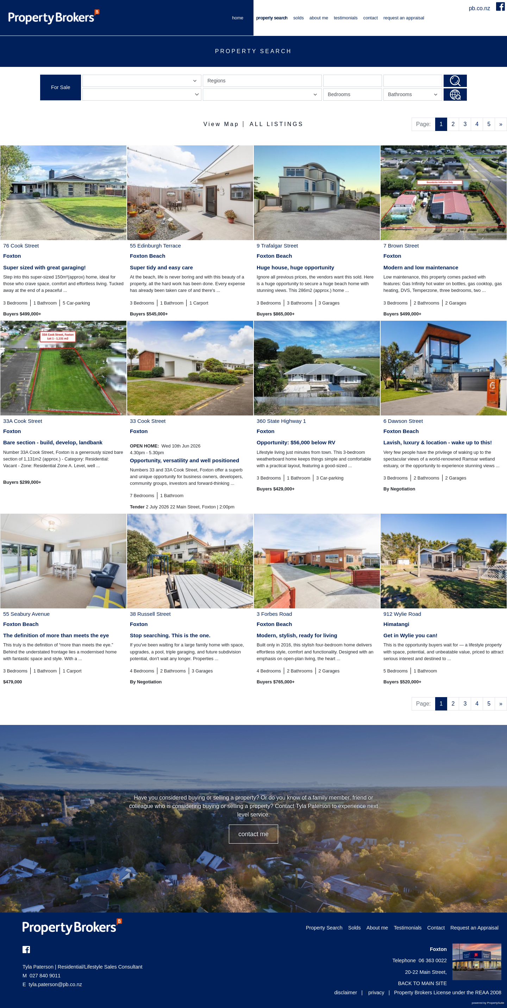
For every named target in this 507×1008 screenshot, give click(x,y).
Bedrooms (339, 94)
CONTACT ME (253, 834)
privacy (376, 992)
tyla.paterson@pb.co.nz (55, 984)
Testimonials (346, 17)
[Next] (501, 124)
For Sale (60, 87)
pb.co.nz (480, 8)
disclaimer (345, 992)
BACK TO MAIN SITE (422, 983)
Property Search (272, 17)
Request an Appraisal (403, 17)
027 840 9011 (42, 975)
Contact (370, 17)
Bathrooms (413, 96)
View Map (221, 124)
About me (318, 17)
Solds (298, 17)
